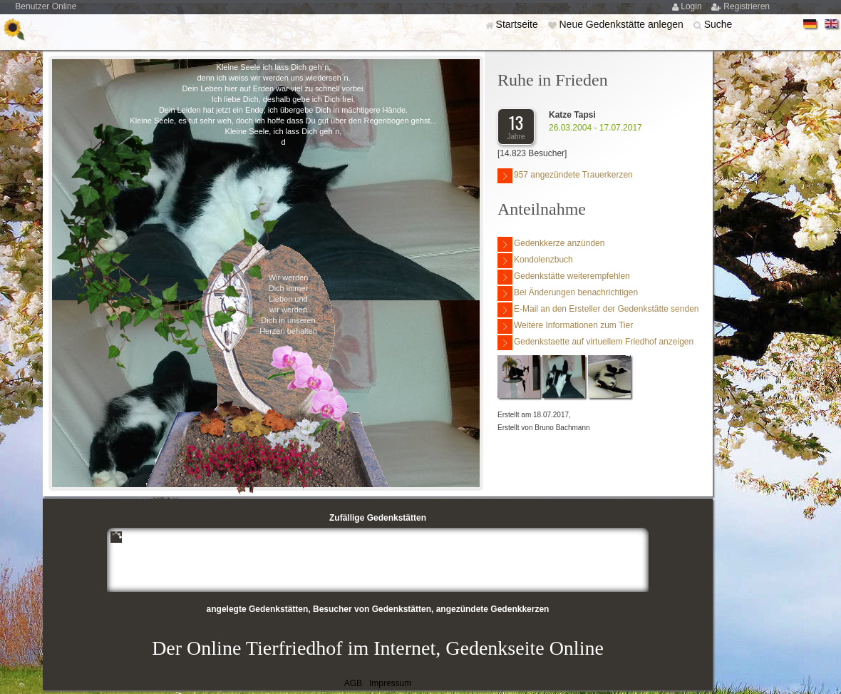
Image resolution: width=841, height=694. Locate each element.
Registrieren (746, 6)
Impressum (390, 683)
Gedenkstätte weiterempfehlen (563, 277)
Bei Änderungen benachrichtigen (567, 293)
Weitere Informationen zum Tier (565, 326)
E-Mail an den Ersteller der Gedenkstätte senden (597, 309)
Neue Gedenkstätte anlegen (622, 24)
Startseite (518, 24)
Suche (718, 24)
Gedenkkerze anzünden (550, 244)
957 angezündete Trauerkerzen (565, 175)
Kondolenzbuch (535, 260)
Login (692, 6)
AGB (353, 683)
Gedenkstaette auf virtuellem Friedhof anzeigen (595, 342)
